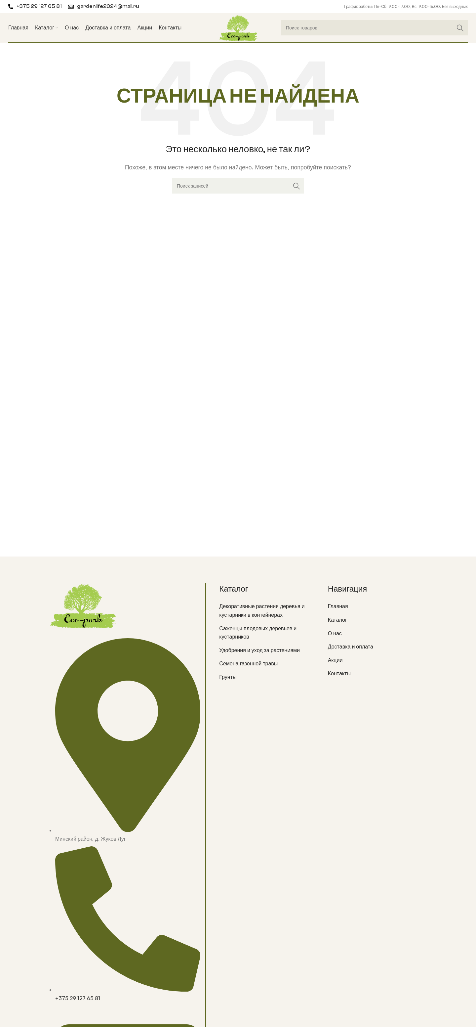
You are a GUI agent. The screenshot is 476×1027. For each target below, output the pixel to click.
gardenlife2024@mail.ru (108, 6)
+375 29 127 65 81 (39, 6)
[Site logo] (238, 27)
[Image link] (83, 605)
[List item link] (268, 610)
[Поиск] (374, 27)
